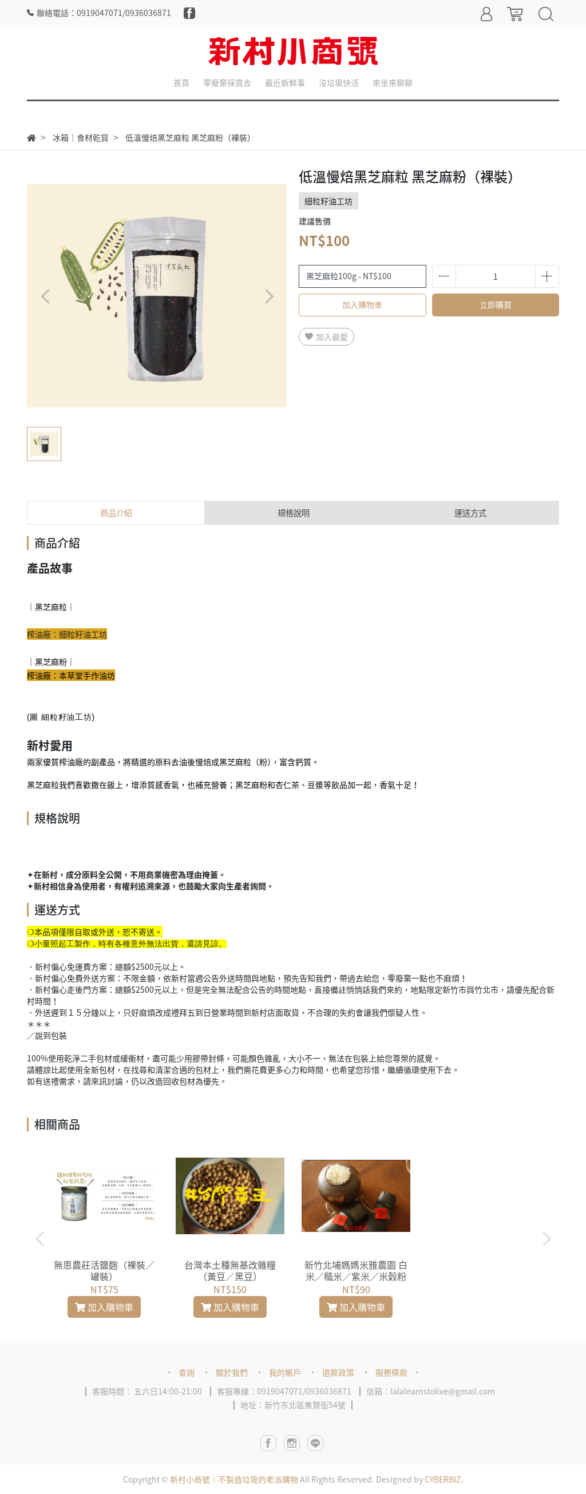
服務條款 (391, 1372)
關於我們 (232, 1372)
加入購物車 (362, 304)
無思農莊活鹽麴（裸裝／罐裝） (104, 1270)
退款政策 (338, 1372)
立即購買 (496, 304)
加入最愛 (326, 336)
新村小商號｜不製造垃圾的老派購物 (234, 1479)
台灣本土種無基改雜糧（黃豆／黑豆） (230, 1270)
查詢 (187, 1372)
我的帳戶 (285, 1372)
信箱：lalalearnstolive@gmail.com (430, 1391)
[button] (269, 296)
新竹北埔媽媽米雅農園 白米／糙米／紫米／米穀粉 (355, 1270)
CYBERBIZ (443, 1479)
